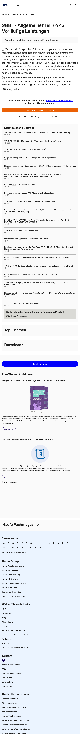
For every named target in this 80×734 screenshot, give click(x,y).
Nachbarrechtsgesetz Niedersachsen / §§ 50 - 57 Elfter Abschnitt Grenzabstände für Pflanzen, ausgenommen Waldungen (33, 175)
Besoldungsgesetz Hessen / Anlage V (20, 185)
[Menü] (18, 4)
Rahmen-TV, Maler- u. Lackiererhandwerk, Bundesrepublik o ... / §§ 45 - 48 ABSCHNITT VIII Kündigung (37, 211)
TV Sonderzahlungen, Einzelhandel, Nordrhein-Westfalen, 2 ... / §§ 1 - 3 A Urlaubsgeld (36, 283)
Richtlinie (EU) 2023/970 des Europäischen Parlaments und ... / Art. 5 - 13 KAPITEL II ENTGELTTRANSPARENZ (36, 221)
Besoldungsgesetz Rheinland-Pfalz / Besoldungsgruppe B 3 (30, 274)
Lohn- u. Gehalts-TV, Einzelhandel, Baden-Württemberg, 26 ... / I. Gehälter (37, 257)
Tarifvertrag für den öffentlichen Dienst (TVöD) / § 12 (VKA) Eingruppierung (37, 132)
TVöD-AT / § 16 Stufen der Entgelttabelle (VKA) (25, 149)
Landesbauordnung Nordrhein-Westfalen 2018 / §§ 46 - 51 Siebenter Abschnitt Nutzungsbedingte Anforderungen (39, 248)
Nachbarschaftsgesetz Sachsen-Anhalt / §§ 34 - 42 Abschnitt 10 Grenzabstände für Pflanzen (39, 294)
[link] (5, 14)
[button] (40, 110)
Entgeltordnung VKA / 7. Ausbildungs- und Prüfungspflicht (30, 158)
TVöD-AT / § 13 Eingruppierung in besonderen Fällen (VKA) (30, 201)
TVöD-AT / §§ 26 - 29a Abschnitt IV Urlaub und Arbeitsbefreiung (32, 141)
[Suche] (70, 4)
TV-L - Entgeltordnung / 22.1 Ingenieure (21, 303)
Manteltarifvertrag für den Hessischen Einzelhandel (27, 239)
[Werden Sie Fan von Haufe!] (3, 660)
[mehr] (34, 14)
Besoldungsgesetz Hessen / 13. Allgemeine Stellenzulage (29, 193)
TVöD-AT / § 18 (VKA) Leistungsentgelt (21, 230)
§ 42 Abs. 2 (54, 77)
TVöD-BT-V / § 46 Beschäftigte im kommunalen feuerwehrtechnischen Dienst (38, 266)
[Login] (75, 4)
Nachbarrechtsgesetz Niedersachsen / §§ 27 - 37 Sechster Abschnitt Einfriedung (40, 166)
